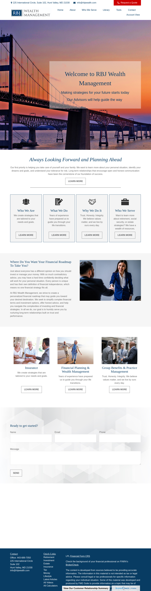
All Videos (48, 582)
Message (14, 449)
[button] (60, 10)
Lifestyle (47, 576)
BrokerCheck (72, 565)
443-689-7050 (24, 558)
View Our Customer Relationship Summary (85, 588)
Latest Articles (50, 579)
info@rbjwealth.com (84, 3)
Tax (45, 570)
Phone (102, 432)
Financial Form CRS (80, 556)
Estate (46, 563)
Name (13, 432)
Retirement (48, 557)
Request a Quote (127, 3)
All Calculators (50, 586)
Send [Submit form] (16, 473)
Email (57, 432)
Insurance (48, 567)
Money (46, 573)
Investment (48, 560)
